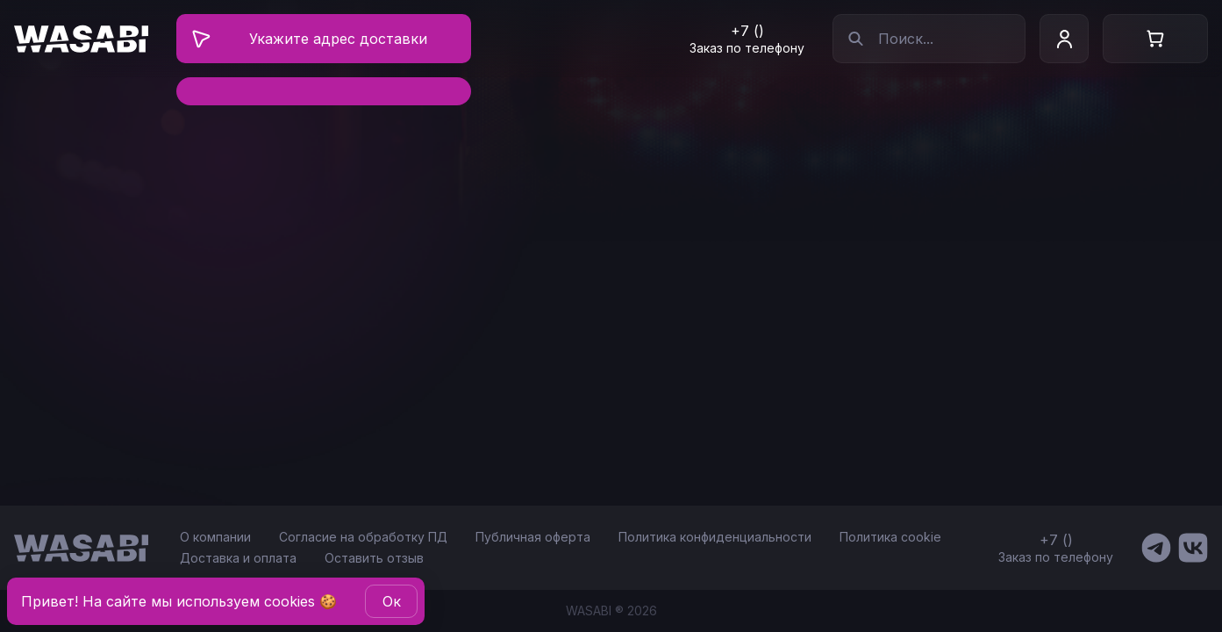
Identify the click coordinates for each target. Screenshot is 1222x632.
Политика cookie (890, 536)
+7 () (747, 31)
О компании (215, 536)
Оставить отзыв (374, 557)
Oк (391, 601)
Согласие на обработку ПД (363, 536)
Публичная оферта (532, 536)
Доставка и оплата (238, 557)
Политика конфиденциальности (714, 536)
